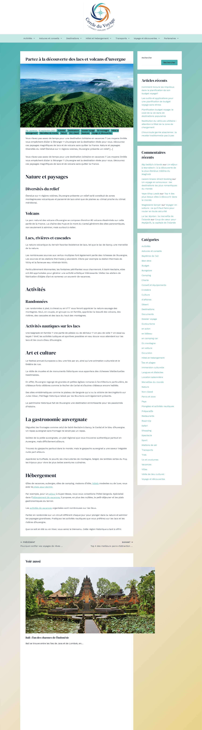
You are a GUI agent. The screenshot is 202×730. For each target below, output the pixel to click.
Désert (145, 304)
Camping (146, 275)
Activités (29, 38)
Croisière (146, 290)
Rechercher (147, 58)
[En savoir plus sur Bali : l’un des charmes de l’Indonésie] (90, 600)
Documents (148, 314)
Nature (64, 133)
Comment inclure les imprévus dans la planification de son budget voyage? (158, 90)
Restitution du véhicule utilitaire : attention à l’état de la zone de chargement (159, 124)
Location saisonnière (152, 377)
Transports (123, 38)
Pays (144, 401)
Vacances (85, 133)
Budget (145, 265)
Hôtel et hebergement (98, 38)
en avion (146, 328)
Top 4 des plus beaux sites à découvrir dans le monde (159, 196)
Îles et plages (148, 362)
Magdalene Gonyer (151, 205)
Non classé (74, 133)
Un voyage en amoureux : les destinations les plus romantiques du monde (159, 185)
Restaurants (148, 416)
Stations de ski (149, 445)
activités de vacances (41, 508)
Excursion (147, 353)
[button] (33, 38)
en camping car (150, 338)
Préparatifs (147, 411)
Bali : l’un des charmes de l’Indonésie (47, 637)
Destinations (74, 38)
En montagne (103, 131)
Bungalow (147, 270)
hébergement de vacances (46, 497)
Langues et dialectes (152, 372)
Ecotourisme (148, 324)
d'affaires (146, 299)
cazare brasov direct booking (157, 179)
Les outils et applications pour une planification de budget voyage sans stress (157, 101)
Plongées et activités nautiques (158, 406)
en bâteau (147, 333)
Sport (144, 440)
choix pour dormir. (43, 487)
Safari (145, 425)
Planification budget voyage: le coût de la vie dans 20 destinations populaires (157, 112)
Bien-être (146, 261)
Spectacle (147, 435)
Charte (145, 280)
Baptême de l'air (150, 256)
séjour (52, 494)
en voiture (147, 348)
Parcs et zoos (149, 396)
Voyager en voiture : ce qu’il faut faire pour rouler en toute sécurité (159, 208)
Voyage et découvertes (147, 38)
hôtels (95, 483)
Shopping (146, 430)
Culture (146, 294)
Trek (144, 455)
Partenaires (171, 38)
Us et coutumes (150, 459)
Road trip (146, 421)
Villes (144, 469)
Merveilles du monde (49, 133)
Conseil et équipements (154, 285)
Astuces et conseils (50, 38)
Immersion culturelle (153, 367)
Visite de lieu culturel (153, 474)
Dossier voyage (88, 131)
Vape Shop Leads (150, 193)
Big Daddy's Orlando (152, 164)
